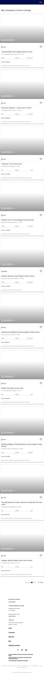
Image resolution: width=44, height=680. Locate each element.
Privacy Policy (16, 665)
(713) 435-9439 (12, 602)
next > (41, 582)
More (40, 2)
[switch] (41, 46)
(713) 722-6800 (12, 610)
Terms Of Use (6, 665)
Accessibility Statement (30, 665)
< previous (27, 582)
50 (38, 582)
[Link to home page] (2, 2)
